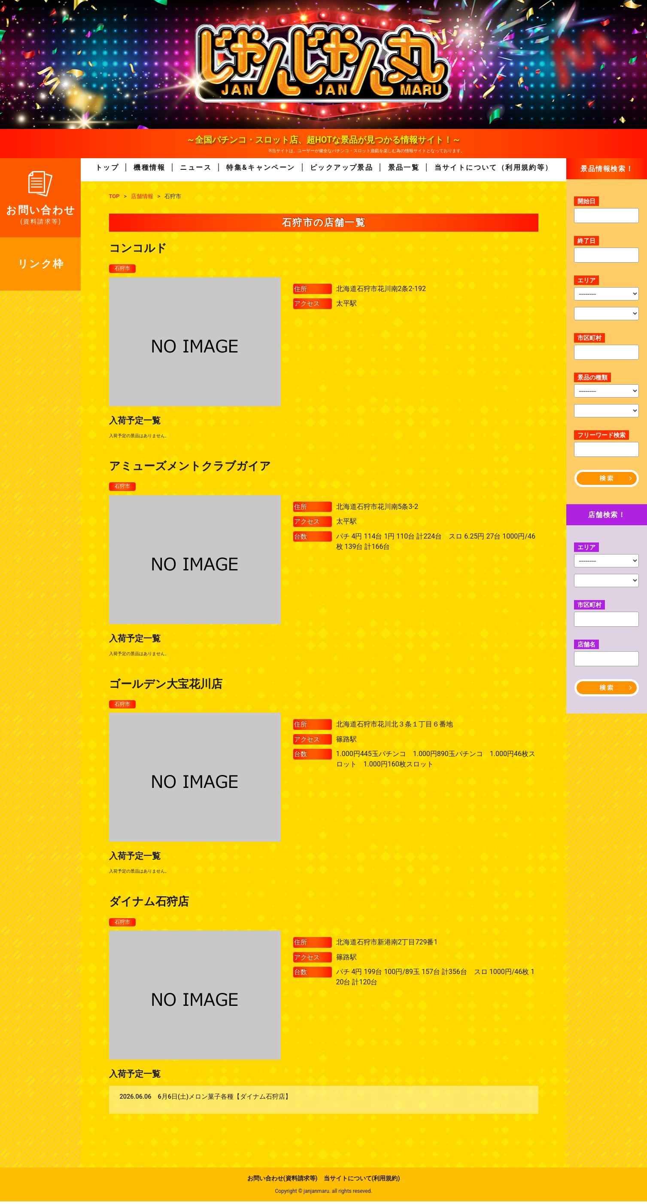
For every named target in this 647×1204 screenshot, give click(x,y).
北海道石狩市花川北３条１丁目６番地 (394, 726)
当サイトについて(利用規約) (362, 1180)
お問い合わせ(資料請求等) (282, 1180)
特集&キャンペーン (260, 167)
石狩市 (124, 268)
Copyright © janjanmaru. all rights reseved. (323, 1194)
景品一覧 (404, 167)
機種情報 (149, 167)
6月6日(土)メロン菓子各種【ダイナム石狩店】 (225, 1099)
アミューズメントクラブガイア (190, 466)
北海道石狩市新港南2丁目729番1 (387, 945)
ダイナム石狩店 (149, 903)
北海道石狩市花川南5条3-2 (377, 508)
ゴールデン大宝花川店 (165, 685)
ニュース (196, 167)
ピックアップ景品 (341, 167)
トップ (107, 167)
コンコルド (138, 248)
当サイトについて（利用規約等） (493, 167)
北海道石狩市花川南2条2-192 (381, 289)
